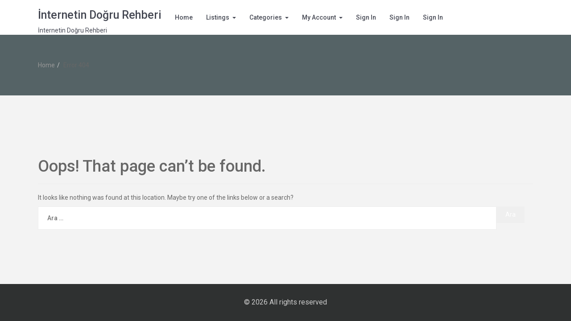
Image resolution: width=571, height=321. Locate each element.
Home (184, 17)
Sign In (366, 17)
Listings (217, 17)
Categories (265, 17)
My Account (319, 17)
